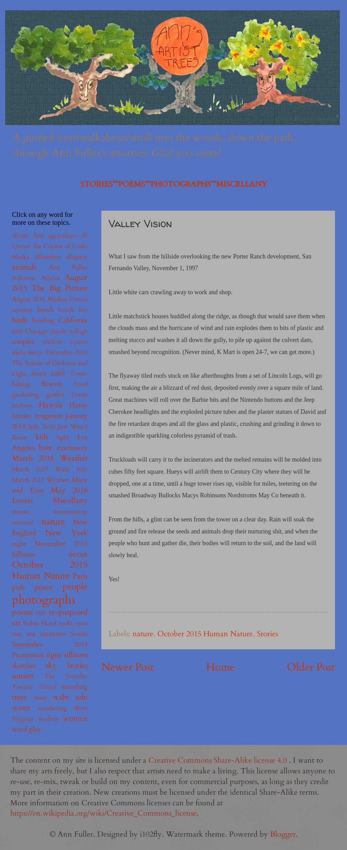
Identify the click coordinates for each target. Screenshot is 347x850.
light (63, 437)
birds (19, 320)
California (73, 320)
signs (53, 655)
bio (83, 310)
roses (81, 623)
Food (81, 384)
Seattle (79, 634)
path (18, 587)
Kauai (19, 437)
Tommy (23, 687)
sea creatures (46, 633)
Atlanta (50, 278)
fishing (21, 384)
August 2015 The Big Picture (50, 282)
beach (45, 309)
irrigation (48, 415)
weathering (52, 708)
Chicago (36, 331)
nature (143, 634)
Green (79, 395)
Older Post (311, 667)
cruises (79, 342)
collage (78, 331)
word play (27, 729)
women (75, 718)
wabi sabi (70, 697)
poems (22, 612)
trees (19, 697)
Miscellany (70, 500)
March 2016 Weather (50, 458)
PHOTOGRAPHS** (183, 184)
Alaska (20, 257)
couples (23, 341)
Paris (80, 576)
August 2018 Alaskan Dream (50, 299)
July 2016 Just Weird (58, 427)
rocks (66, 623)
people (75, 587)
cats (17, 330)
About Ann (28, 236)
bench (66, 310)
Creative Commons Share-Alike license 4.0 (218, 760)
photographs (44, 600)
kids (41, 437)
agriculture (62, 236)
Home (220, 667)
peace (44, 587)
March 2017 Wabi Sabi (50, 469)
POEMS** (134, 184)
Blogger (283, 834)
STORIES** (99, 184)
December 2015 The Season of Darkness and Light (50, 363)
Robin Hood (40, 623)
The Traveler (66, 676)
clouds (58, 331)
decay (35, 352)
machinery (72, 447)
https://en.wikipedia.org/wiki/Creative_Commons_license (103, 813)
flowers (51, 383)
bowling (43, 320)
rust (17, 634)
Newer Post (127, 667)
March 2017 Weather (40, 480)
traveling (75, 686)
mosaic (21, 512)
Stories (267, 634)
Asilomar (24, 278)
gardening (25, 395)
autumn (22, 310)
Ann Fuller (68, 268)
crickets (52, 342)
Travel (48, 687)
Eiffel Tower (69, 374)
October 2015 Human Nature (205, 634)
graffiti (55, 395)
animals (24, 267)
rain (41, 613)
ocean (78, 554)
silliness (76, 655)
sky (51, 665)
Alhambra (47, 257)
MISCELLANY (241, 184)
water (21, 708)
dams (18, 352)
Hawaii (50, 405)
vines (39, 698)
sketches (24, 665)
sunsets (23, 676)
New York (66, 533)
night (19, 544)
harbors (22, 405)
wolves (48, 718)
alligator (77, 257)
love (45, 447)
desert (39, 374)
